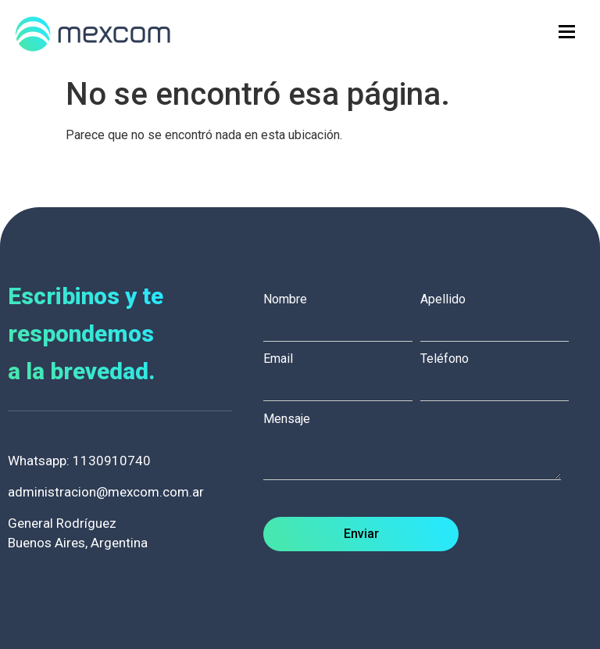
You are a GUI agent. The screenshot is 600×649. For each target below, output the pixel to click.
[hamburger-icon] (566, 32)
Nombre (341, 312)
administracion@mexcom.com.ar (106, 492)
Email (341, 372)
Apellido (498, 312)
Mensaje (420, 447)
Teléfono (498, 372)
